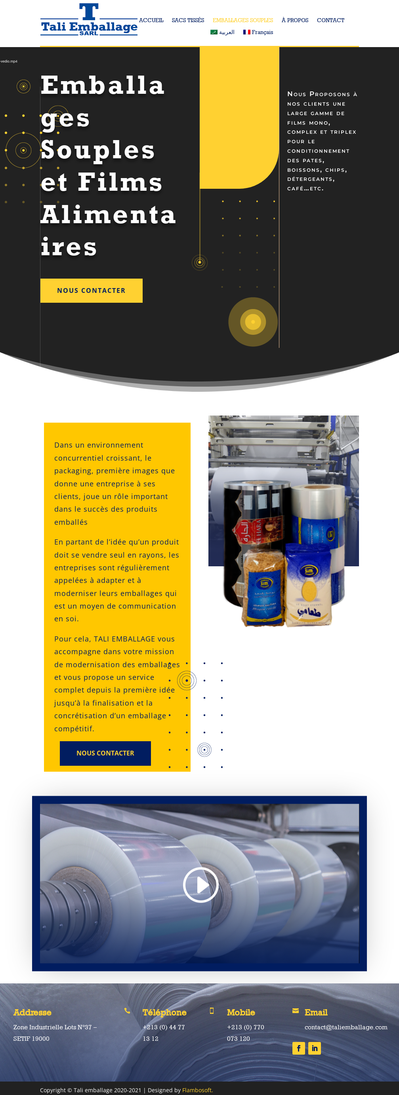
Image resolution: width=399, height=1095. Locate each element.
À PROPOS (295, 20)
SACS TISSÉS (188, 20)
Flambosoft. (197, 1090)
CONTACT (330, 20)
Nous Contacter (91, 290)
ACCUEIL (151, 20)
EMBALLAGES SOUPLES (243, 20)
